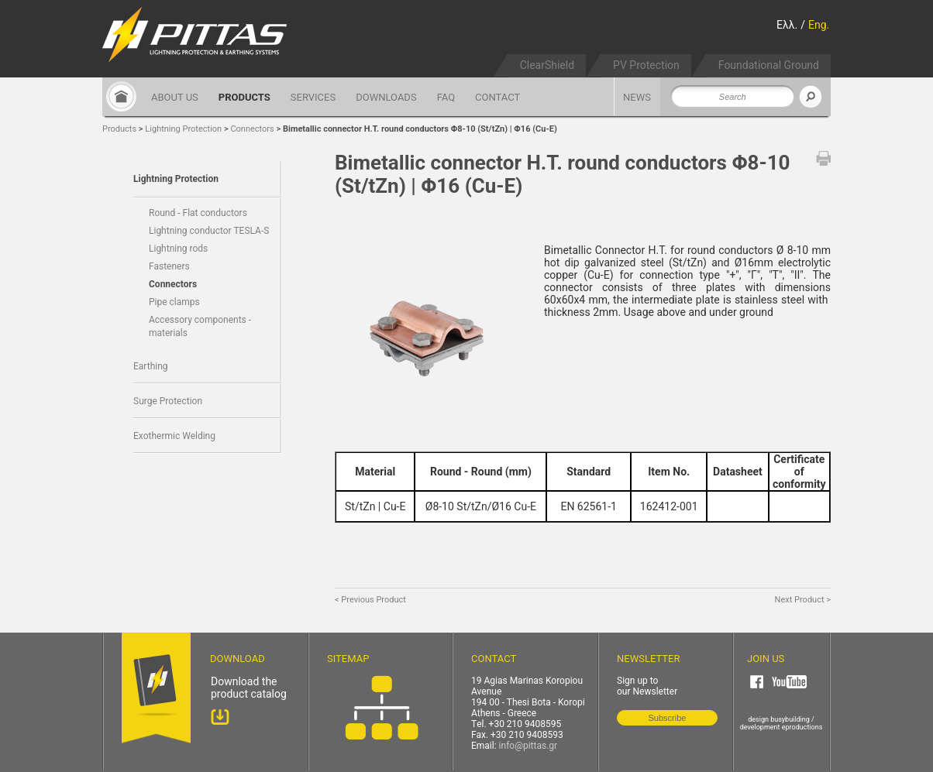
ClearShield (547, 65)
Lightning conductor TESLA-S (209, 230)
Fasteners (169, 266)
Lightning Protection (183, 129)
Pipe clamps (174, 302)
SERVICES (313, 97)
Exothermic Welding (174, 436)
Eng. (818, 25)
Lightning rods (178, 248)
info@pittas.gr (528, 745)
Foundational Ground (768, 65)
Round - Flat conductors (198, 213)
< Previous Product (370, 600)
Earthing (150, 366)
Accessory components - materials (200, 326)
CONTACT (497, 97)
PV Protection (646, 65)
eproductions (802, 727)
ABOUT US (174, 97)
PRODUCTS (244, 97)
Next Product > (803, 600)
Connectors (252, 129)
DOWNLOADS (386, 97)
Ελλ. (786, 25)
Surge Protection (167, 401)
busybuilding (790, 719)
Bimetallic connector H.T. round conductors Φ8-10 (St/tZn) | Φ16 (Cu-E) (420, 129)
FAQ (446, 97)
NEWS (637, 97)
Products (119, 129)
